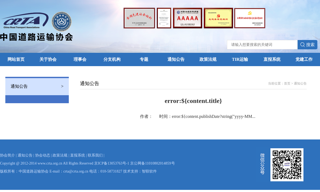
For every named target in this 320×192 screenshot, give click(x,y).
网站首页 (16, 59)
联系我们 (95, 155)
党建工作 (304, 59)
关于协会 (48, 59)
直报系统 (272, 59)
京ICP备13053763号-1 (111, 163)
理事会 (80, 59)
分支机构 (112, 59)
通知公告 (176, 59)
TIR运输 (240, 59)
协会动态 (42, 155)
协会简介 (7, 155)
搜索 (307, 44)
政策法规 (208, 59)
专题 (144, 59)
